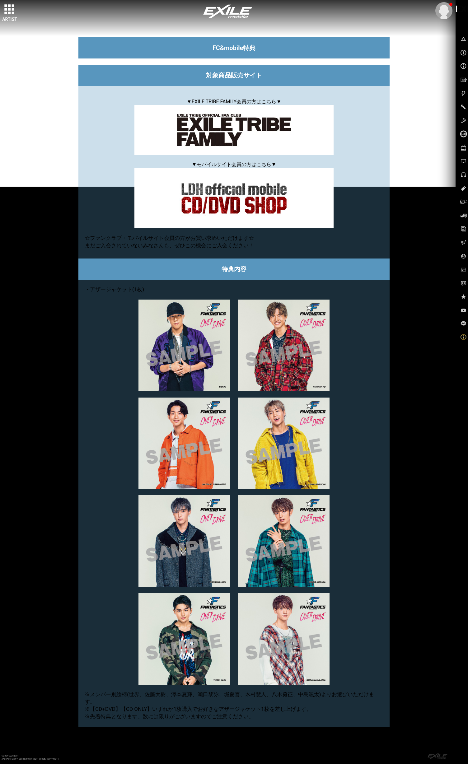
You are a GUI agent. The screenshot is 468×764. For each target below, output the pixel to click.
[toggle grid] (10, 10)
